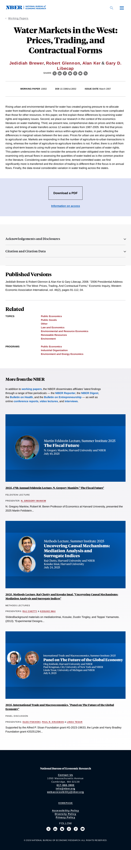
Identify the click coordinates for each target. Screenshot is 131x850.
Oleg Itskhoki (32, 722)
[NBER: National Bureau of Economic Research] (28, 8)
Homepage (65, 803)
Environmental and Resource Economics (64, 331)
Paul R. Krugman (53, 722)
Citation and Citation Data (25, 251)
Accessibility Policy (65, 810)
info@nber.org (65, 788)
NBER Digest (89, 393)
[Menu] (122, 8)
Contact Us (65, 775)
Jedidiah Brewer (26, 63)
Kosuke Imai (48, 611)
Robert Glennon (63, 63)
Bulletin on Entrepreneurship (63, 397)
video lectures (49, 401)
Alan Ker (91, 63)
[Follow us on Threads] (69, 829)
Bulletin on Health (21, 397)
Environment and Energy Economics (62, 354)
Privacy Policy (65, 817)
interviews (71, 401)
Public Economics (51, 316)
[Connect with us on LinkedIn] (55, 829)
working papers (32, 389)
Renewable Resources (54, 335)
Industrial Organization (54, 350)
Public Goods (49, 320)
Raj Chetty (30, 611)
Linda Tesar (75, 722)
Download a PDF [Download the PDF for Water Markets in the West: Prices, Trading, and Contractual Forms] (65, 193)
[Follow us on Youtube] (83, 829)
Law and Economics (52, 327)
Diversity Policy (65, 814)
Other (44, 323)
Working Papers (18, 18)
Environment (48, 338)
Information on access (65, 205)
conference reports (26, 401)
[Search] (111, 8)
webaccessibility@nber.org (65, 792)
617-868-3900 (66, 785)
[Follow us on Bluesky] (62, 829)
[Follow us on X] (48, 829)
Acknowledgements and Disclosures (32, 239)
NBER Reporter (65, 393)
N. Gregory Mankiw (33, 501)
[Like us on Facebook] (76, 829)
